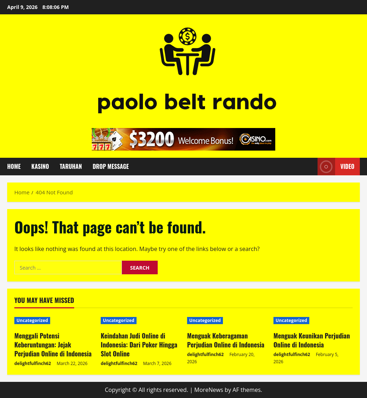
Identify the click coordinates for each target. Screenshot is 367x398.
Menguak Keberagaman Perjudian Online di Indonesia (225, 340)
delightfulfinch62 (32, 363)
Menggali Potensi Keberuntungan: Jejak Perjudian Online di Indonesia (53, 344)
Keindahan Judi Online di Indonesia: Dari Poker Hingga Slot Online (139, 344)
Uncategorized (32, 320)
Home (14, 166)
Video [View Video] (336, 166)
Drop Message (110, 166)
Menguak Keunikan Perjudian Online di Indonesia (311, 340)
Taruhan (71, 166)
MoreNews (208, 390)
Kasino (40, 166)
